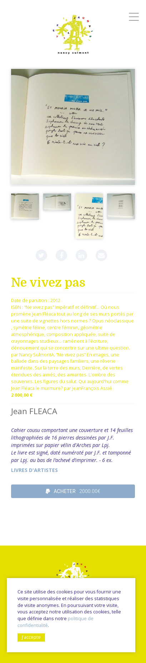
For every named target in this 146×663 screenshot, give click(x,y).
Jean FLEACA (34, 411)
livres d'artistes (34, 470)
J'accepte (31, 637)
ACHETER (73, 491)
